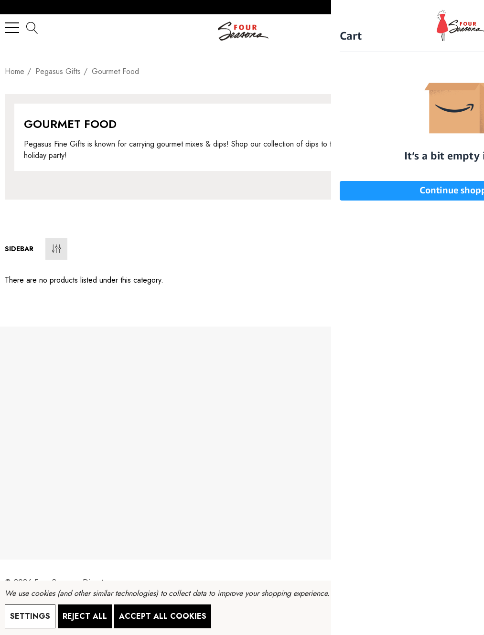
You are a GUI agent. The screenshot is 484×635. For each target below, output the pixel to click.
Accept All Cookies (162, 616)
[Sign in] (448, 27)
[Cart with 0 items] (467, 27)
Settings (30, 616)
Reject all (85, 616)
